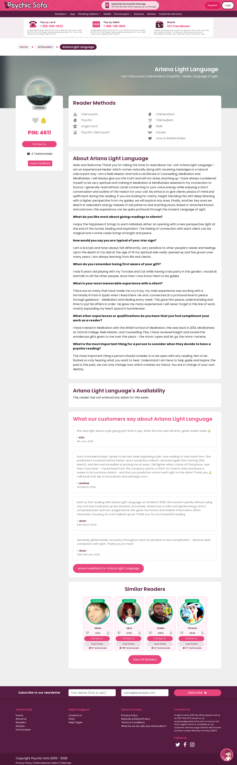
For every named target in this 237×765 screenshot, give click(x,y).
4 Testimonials (39, 154)
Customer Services (170, 14)
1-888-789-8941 (114, 26)
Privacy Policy (129, 715)
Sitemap (66, 762)
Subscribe (197, 692)
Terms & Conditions (133, 722)
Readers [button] (60, 14)
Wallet (107, 14)
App (72, 14)
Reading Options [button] (88, 14)
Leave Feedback (40, 163)
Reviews (139, 14)
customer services (183, 727)
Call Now (39, 144)
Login (228, 5)
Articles (151, 14)
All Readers (45, 47)
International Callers (46, 762)
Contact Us (75, 715)
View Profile (97, 643)
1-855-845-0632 (51, 26)
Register (213, 5)
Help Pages (75, 722)
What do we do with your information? (143, 726)
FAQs (72, 718)
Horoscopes (23, 729)
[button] (226, 754)
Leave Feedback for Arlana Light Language (108, 568)
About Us (21, 718)
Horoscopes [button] (121, 14)
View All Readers (145, 659)
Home (24, 47)
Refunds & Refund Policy (135, 718)
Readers (21, 722)
